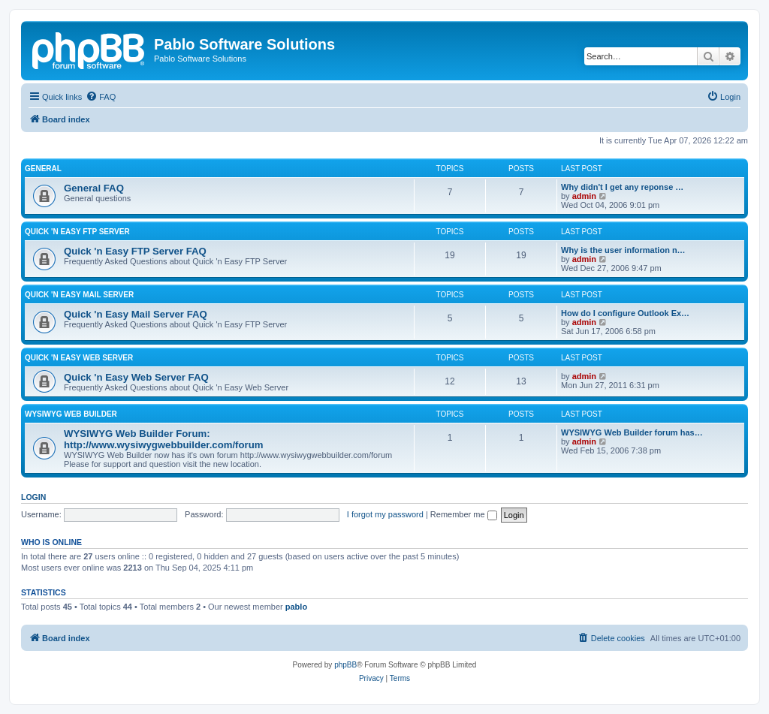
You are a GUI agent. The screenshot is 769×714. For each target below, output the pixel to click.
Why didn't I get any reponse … (622, 186)
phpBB (345, 665)
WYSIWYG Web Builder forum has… (632, 432)
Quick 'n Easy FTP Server (77, 231)
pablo (296, 606)
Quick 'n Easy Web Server (79, 358)
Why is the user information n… (623, 250)
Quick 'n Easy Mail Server (79, 295)
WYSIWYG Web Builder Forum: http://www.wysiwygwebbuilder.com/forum (163, 439)
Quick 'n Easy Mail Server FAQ (135, 314)
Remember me (463, 514)
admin (584, 195)
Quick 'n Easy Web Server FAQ (136, 377)
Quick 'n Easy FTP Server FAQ (135, 251)
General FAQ (94, 188)
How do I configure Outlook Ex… (625, 313)
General (43, 168)
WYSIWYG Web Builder (71, 414)
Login (33, 497)
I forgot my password (385, 514)
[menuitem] (101, 97)
